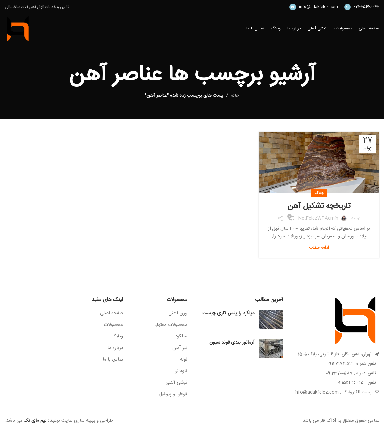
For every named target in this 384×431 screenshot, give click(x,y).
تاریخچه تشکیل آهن (319, 206)
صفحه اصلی (111, 313)
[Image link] (355, 321)
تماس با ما (113, 359)
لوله (183, 359)
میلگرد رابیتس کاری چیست (228, 313)
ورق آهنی (177, 313)
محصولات (113, 324)
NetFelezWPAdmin (318, 218)
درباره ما (115, 347)
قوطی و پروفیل (173, 394)
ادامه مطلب (319, 247)
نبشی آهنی (176, 382)
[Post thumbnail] (271, 319)
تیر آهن (179, 347)
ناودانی (180, 371)
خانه (235, 96)
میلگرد (181, 336)
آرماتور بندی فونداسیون (232, 342)
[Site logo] (17, 29)
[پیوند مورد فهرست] (336, 363)
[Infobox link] (361, 7)
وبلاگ (319, 193)
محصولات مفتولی (170, 324)
